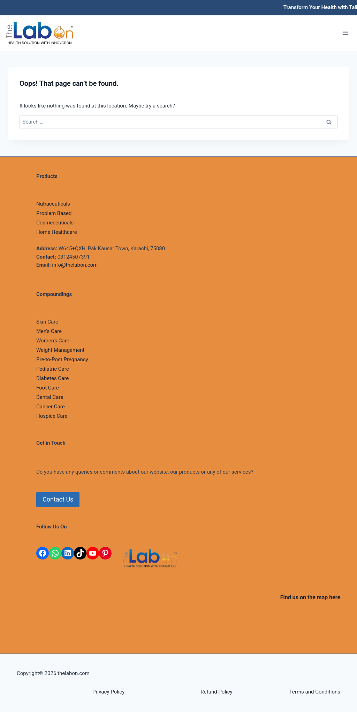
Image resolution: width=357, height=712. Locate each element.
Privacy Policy (108, 692)
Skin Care (47, 322)
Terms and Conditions (314, 692)
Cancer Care (50, 406)
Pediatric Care (52, 369)
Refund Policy (216, 692)
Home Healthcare (56, 232)
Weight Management (60, 350)
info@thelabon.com (75, 265)
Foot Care (47, 388)
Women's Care (52, 341)
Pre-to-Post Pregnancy (62, 359)
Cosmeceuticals (55, 223)
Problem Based (54, 213)
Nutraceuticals (53, 204)
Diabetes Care (52, 378)
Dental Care (49, 397)
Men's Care (49, 331)
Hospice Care (51, 416)
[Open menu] (345, 33)
